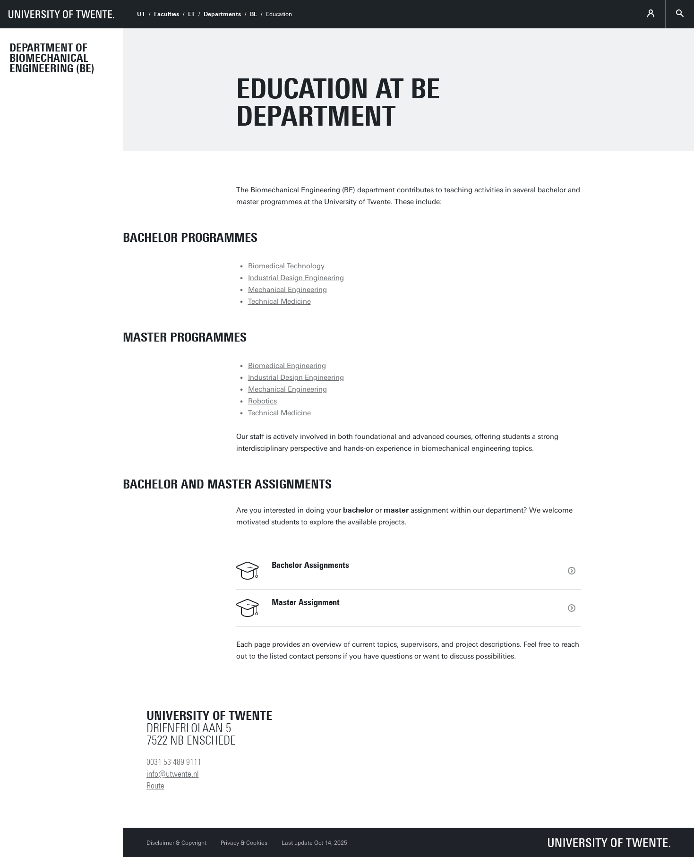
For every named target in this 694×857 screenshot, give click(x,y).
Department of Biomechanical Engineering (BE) (51, 58)
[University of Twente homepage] (61, 14)
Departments (222, 14)
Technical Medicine (279, 301)
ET (191, 14)
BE (253, 14)
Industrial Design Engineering (296, 278)
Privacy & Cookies (244, 843)
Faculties (166, 14)
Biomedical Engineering (287, 365)
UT (141, 14)
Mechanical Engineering (287, 289)
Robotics (262, 401)
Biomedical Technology (286, 266)
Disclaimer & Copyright (176, 843)
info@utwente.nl (172, 774)
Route (155, 785)
